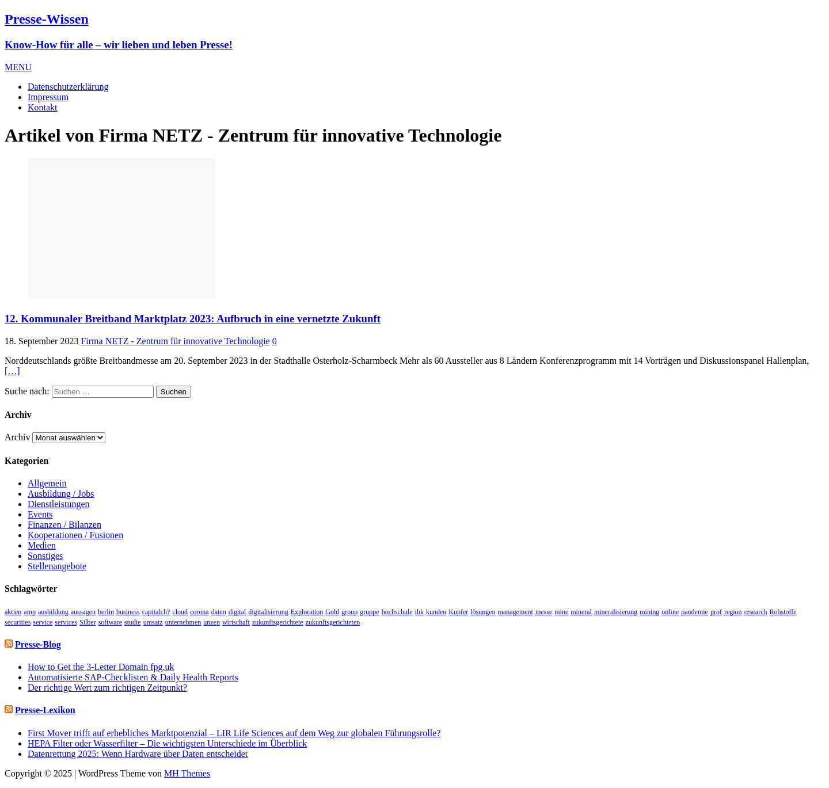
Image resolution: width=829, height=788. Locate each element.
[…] (12, 371)
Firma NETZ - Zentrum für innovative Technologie (175, 341)
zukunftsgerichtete (277, 622)
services (66, 622)
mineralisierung (615, 612)
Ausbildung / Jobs (61, 493)
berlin (106, 612)
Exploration (307, 612)
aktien (13, 612)
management (515, 612)
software (110, 622)
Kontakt (43, 107)
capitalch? (156, 612)
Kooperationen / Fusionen (75, 535)
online (670, 612)
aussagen (83, 612)
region (733, 612)
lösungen (482, 612)
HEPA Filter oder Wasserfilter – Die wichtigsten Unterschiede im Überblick (167, 743)
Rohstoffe (783, 612)
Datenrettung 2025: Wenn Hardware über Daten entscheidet (138, 754)
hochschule (397, 612)
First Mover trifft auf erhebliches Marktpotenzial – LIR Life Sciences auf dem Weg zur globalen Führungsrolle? (234, 733)
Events (40, 514)
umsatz (153, 622)
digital (237, 612)
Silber (87, 622)
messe (543, 612)
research (755, 612)
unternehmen (183, 622)
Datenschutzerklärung (68, 87)
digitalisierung (268, 612)
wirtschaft (236, 622)
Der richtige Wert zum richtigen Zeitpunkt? (107, 687)
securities (18, 622)
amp (30, 612)
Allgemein (47, 483)
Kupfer (458, 612)
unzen (211, 622)
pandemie (694, 612)
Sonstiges (45, 556)
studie (132, 622)
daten (218, 612)
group (349, 612)
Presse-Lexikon (45, 710)
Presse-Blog (38, 644)
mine (561, 612)
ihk (419, 612)
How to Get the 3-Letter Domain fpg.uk (101, 667)
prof (716, 612)
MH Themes (187, 773)
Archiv (17, 437)
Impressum (48, 97)
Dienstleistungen (59, 504)
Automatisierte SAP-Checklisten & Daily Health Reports (133, 677)
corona (199, 612)
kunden (436, 612)
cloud (180, 612)
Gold (332, 612)
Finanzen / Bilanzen (64, 525)
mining (649, 612)
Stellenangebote (57, 566)
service (42, 622)
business (128, 612)
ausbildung (53, 612)
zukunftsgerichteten (333, 622)
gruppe (369, 612)
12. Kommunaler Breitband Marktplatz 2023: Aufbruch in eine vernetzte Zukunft (193, 319)
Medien (42, 545)
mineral (581, 612)
